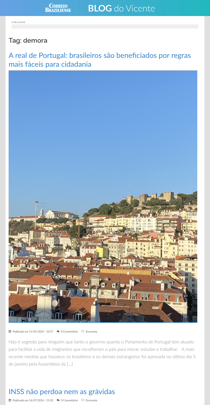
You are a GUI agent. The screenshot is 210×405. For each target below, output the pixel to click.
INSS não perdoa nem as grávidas (62, 391)
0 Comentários (69, 331)
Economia (91, 331)
